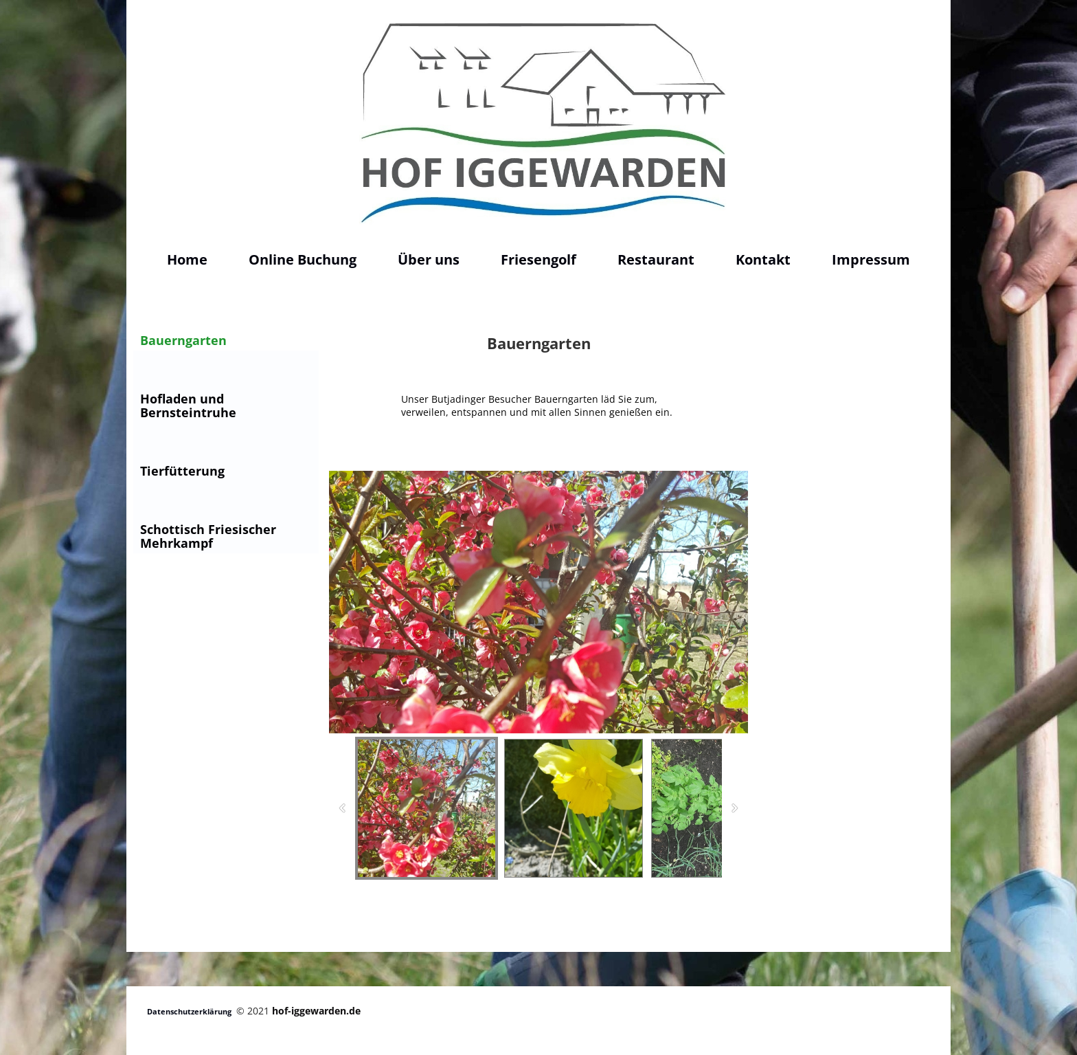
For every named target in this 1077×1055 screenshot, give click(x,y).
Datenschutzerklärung (189, 1011)
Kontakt (763, 259)
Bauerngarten (183, 340)
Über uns (429, 259)
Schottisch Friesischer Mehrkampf (208, 536)
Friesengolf (538, 259)
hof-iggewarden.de (316, 1010)
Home (187, 259)
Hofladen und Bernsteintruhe (188, 405)
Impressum (871, 259)
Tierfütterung (182, 471)
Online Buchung (302, 259)
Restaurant (655, 259)
